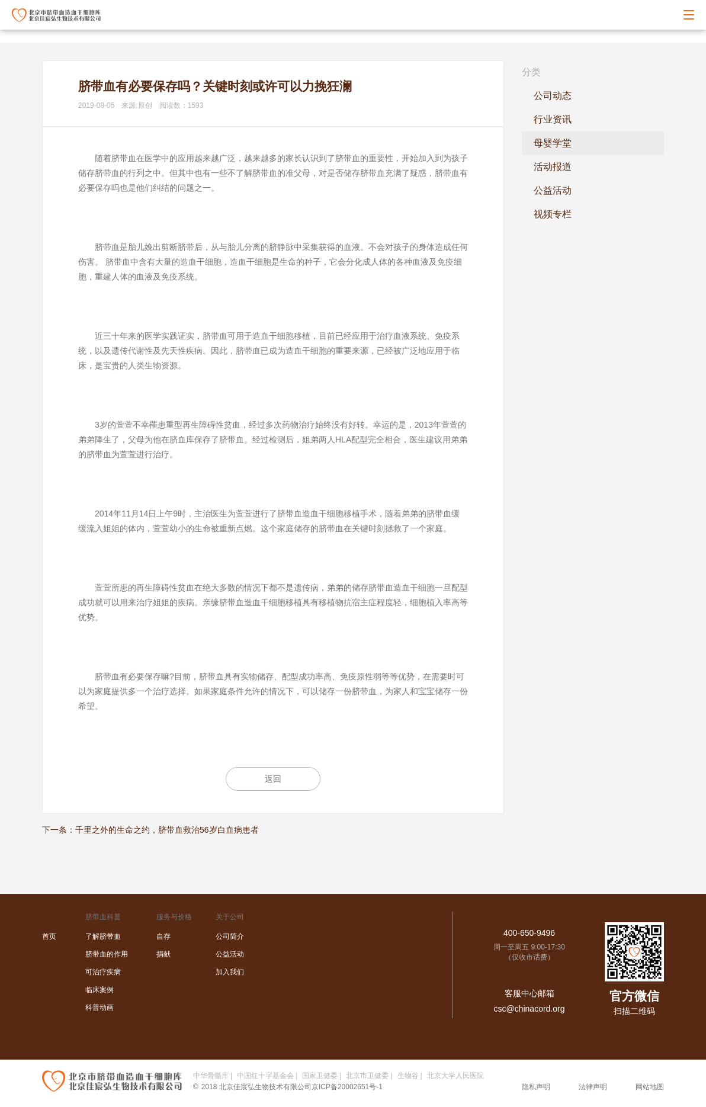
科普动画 (99, 1007)
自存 (163, 936)
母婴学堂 (553, 143)
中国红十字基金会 (265, 1075)
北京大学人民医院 (455, 1075)
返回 (273, 779)
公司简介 (230, 936)
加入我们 (230, 972)
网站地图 (650, 1087)
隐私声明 (536, 1087)
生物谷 (408, 1075)
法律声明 (593, 1087)
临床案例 (99, 990)
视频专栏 (553, 214)
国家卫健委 (320, 1075)
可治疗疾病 (103, 972)
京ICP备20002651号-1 (347, 1087)
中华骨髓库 (211, 1075)
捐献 (163, 954)
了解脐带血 (103, 936)
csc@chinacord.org (528, 1008)
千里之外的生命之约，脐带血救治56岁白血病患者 (167, 830)
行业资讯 (553, 119)
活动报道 (553, 167)
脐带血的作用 (106, 954)
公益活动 (553, 190)
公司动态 (553, 96)
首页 (49, 936)
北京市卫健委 (367, 1075)
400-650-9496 (529, 933)
